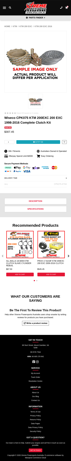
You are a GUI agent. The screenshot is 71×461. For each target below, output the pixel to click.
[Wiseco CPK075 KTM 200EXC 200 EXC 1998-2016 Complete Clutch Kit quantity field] (9, 142)
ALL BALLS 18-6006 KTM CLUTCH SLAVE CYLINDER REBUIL (18, 263)
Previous (2, 256)
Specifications (35, 209)
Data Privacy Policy (35, 427)
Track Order (35, 377)
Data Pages (35, 423)
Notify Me (38, 142)
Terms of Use (35, 412)
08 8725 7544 (35, 352)
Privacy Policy (35, 416)
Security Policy (35, 431)
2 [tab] (36, 280)
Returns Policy (35, 420)
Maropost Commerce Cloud (35, 458)
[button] (64, 142)
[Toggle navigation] (4, 7)
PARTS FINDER (35, 18)
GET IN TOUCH (35, 450)
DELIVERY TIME (35, 178)
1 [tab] (34, 280)
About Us (35, 392)
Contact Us (35, 400)
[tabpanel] (20, 253)
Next (68, 256)
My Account (35, 373)
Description (35, 201)
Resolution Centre (35, 381)
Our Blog (35, 396)
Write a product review (35, 323)
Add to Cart (20, 274)
